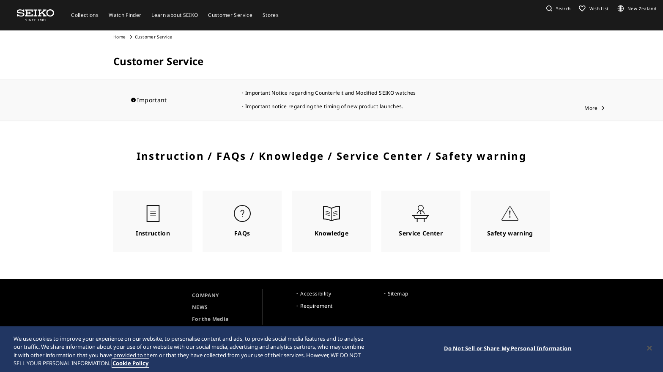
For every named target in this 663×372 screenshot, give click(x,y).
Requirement (316, 305)
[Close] (649, 348)
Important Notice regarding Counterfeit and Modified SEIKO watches (330, 92)
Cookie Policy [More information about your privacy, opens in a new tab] (130, 363)
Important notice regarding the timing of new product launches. (324, 106)
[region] (331, 349)
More (590, 108)
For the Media (210, 319)
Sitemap (398, 293)
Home (119, 37)
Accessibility (315, 293)
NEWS (200, 307)
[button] (557, 8)
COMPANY (205, 295)
